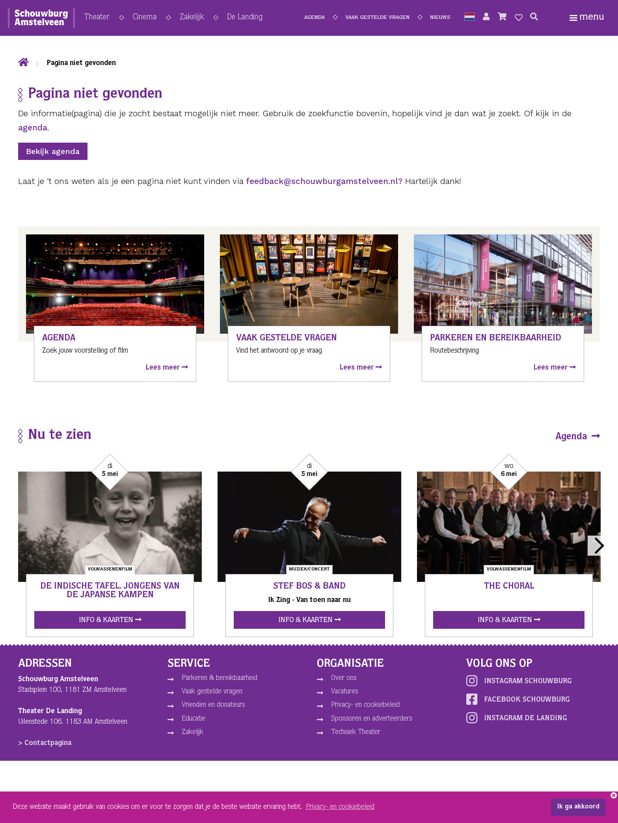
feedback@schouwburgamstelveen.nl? (324, 181)
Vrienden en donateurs (213, 705)
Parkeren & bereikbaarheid (219, 678)
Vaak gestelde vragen (377, 17)
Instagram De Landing (516, 718)
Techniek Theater (355, 732)
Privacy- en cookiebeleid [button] (340, 807)
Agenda (314, 17)
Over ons (343, 678)
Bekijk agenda (53, 151)
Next (598, 545)
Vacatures (344, 691)
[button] (469, 18)
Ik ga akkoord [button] (578, 807)
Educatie (193, 719)
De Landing (244, 18)
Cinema (144, 18)
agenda (32, 127)
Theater (97, 18)
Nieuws (440, 17)
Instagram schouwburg (518, 680)
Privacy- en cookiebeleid (365, 705)
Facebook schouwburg (518, 699)
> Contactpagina (44, 743)
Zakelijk (192, 18)
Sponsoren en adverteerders (371, 719)
